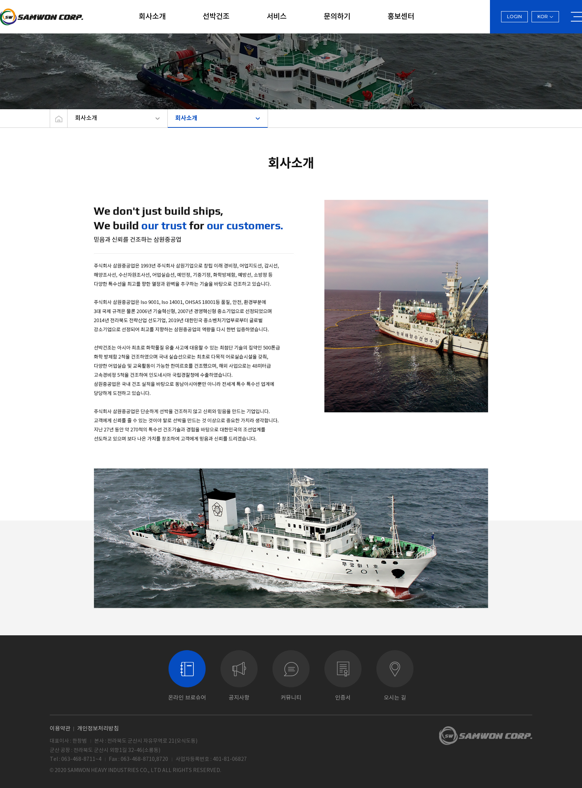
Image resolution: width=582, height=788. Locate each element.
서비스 (277, 16)
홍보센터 (401, 16)
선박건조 (216, 16)
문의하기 (337, 16)
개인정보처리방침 (98, 728)
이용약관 (60, 728)
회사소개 (152, 16)
